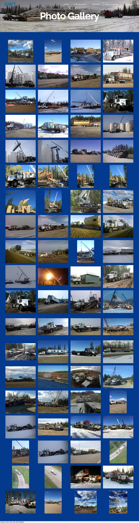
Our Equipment (80, 4)
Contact (128, 4)
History (96, 4)
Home (66, 4)
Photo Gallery (111, 4)
